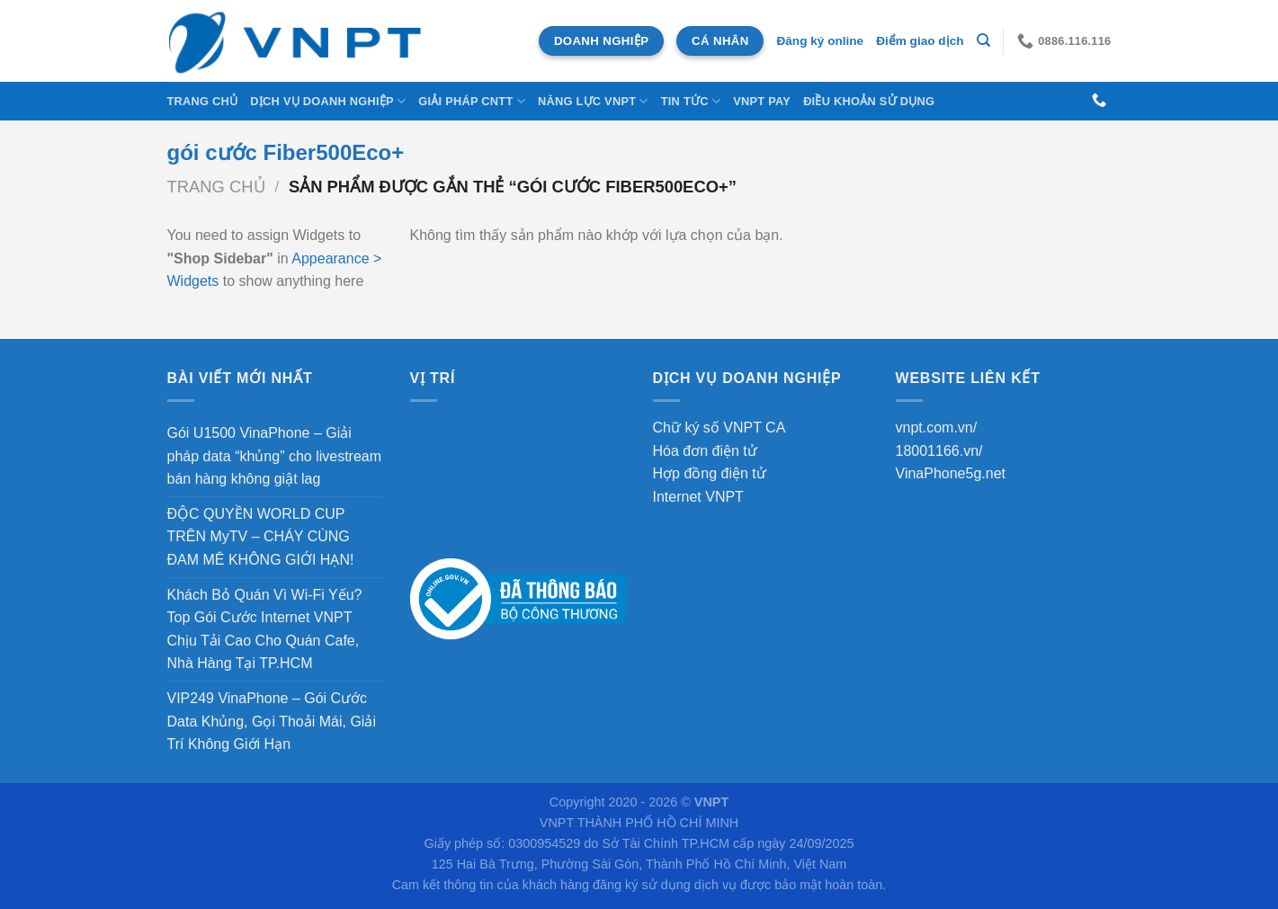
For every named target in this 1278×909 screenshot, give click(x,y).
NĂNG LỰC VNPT (593, 101)
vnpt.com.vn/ (937, 427)
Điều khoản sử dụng (868, 101)
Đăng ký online (819, 41)
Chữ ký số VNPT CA (719, 427)
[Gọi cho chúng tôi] (1099, 101)
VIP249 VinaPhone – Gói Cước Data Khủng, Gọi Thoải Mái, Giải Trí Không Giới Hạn (271, 721)
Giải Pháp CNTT (471, 101)
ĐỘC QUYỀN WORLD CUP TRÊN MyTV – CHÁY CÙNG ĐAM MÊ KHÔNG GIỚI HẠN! (260, 536)
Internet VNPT (698, 496)
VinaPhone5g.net (950, 473)
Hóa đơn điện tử (705, 451)
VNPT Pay (762, 101)
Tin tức (690, 101)
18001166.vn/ (939, 451)
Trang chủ (202, 101)
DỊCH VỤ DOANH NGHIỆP (328, 101)
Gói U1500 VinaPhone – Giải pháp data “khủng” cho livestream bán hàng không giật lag (274, 455)
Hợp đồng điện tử (709, 473)
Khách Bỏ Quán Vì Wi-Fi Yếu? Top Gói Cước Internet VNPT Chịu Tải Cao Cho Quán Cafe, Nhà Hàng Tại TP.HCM (264, 629)
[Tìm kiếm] (983, 40)
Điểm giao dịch (919, 41)
